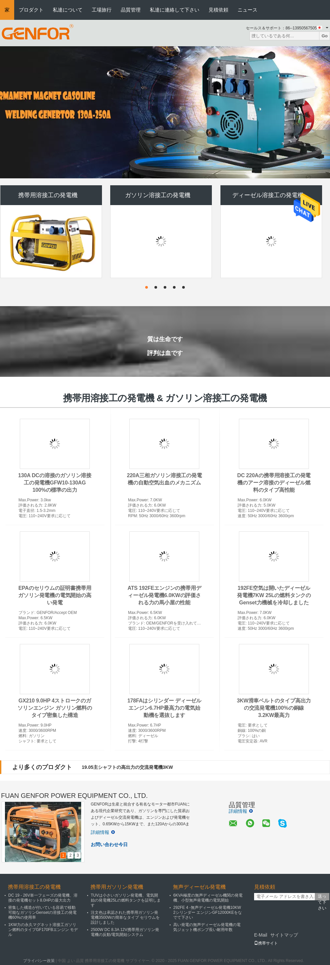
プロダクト (31, 10)
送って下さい (322, 897)
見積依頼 (218, 10)
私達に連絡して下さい (174, 10)
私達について (67, 10)
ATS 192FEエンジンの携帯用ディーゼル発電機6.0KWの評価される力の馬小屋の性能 (164, 595)
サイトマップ (284, 935)
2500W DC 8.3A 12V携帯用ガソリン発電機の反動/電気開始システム (125, 932)
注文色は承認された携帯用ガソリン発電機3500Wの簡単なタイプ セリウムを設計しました (125, 917)
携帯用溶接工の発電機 (48, 195)
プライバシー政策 (39, 960)
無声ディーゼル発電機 (199, 887)
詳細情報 (103, 832)
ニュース (247, 10)
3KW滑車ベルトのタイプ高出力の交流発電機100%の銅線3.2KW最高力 (274, 708)
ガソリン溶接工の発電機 (157, 195)
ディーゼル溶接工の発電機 (268, 195)
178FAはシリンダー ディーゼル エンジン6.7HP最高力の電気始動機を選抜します (164, 708)
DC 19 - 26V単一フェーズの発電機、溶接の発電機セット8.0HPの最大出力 (43, 898)
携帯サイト (266, 943)
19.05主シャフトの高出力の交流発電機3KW (127, 767)
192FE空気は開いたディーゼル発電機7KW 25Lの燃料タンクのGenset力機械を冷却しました (274, 595)
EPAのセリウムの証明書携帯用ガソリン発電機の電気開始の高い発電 (54, 595)
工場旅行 (102, 10)
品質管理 (131, 10)
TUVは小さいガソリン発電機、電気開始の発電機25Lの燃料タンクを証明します (126, 900)
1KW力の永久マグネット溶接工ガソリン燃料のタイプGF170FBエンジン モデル (43, 929)
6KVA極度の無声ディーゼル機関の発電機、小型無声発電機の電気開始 (208, 898)
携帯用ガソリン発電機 (116, 887)
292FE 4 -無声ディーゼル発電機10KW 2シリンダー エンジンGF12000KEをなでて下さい (207, 912)
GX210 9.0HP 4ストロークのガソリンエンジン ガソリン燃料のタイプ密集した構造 (54, 708)
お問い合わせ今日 (109, 844)
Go (324, 35)
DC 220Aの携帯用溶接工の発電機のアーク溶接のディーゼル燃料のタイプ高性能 (274, 483)
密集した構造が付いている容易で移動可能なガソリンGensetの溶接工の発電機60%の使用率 (42, 912)
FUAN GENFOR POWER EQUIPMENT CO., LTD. (74, 795)
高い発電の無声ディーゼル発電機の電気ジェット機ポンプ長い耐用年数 (207, 927)
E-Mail (260, 935)
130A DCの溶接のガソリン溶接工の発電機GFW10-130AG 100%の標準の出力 (54, 483)
